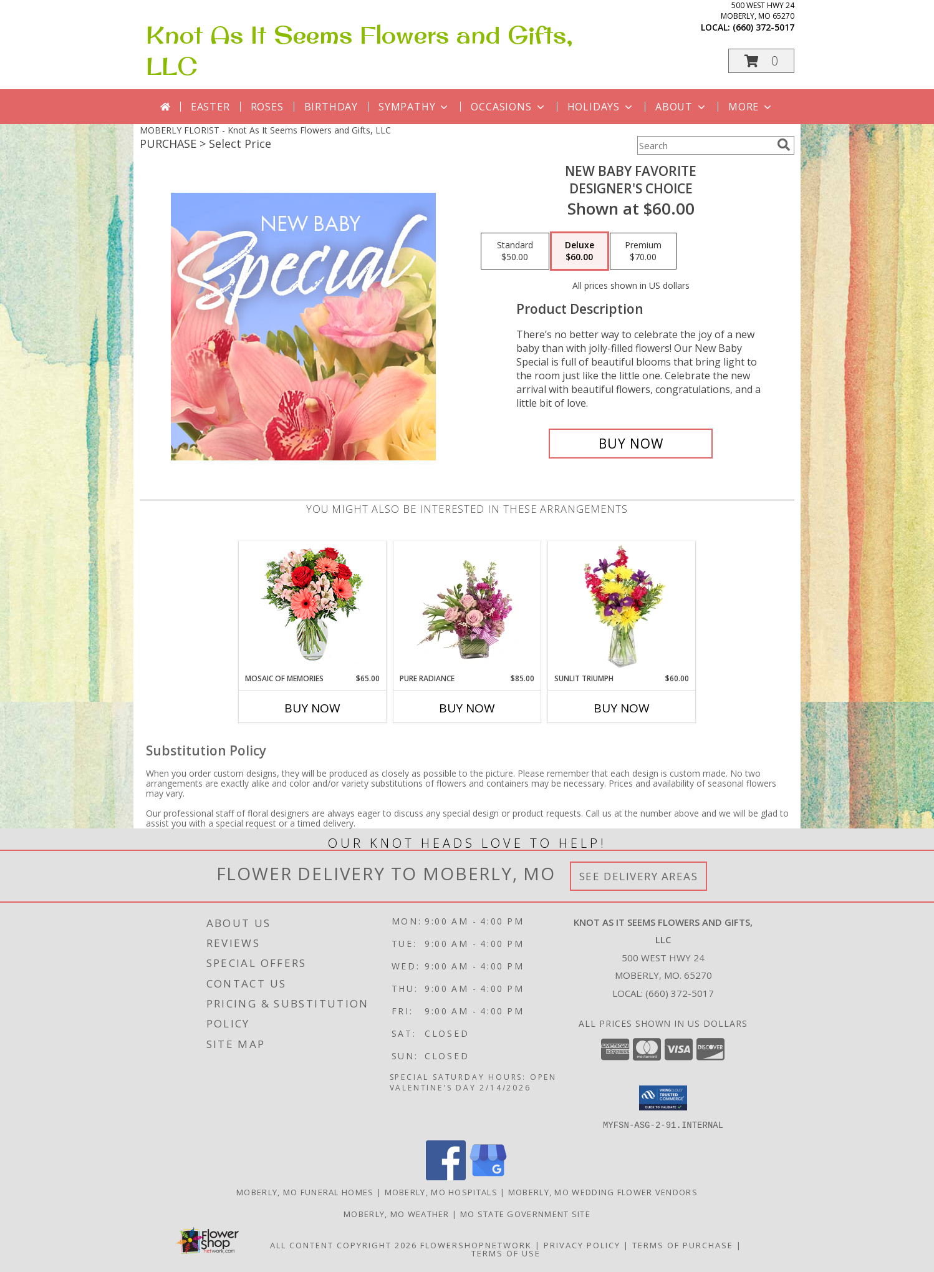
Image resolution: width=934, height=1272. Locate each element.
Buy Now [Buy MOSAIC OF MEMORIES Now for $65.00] (312, 708)
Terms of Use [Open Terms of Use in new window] (506, 1252)
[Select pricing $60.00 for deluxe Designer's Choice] (579, 251)
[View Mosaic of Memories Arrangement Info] (313, 607)
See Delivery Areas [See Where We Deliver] (638, 876)
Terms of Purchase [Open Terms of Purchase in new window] (682, 1244)
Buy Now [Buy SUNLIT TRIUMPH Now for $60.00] (622, 708)
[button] (761, 61)
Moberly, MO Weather (397, 1213)
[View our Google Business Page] (488, 1176)
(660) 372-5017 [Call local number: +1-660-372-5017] (763, 27)
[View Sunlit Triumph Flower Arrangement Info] (622, 607)
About (681, 107)
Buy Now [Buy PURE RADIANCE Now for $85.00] (467, 708)
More (751, 107)
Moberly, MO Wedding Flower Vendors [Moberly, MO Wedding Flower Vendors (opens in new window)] (603, 1191)
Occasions (508, 107)
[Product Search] (704, 145)
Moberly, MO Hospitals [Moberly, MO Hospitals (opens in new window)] (441, 1191)
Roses (267, 107)
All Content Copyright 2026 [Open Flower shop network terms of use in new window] (343, 1244)
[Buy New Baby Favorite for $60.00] (631, 444)
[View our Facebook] (446, 1176)
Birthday (331, 107)
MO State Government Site (525, 1213)
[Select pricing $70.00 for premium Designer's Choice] (643, 251)
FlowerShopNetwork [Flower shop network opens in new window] (476, 1244)
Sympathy (414, 107)
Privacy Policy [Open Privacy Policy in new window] (582, 1244)
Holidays (601, 107)
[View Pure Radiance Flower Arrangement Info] (467, 607)
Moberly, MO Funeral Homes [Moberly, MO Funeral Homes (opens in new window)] (305, 1191)
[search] (784, 145)
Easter (210, 107)
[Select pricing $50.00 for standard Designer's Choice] (515, 251)
